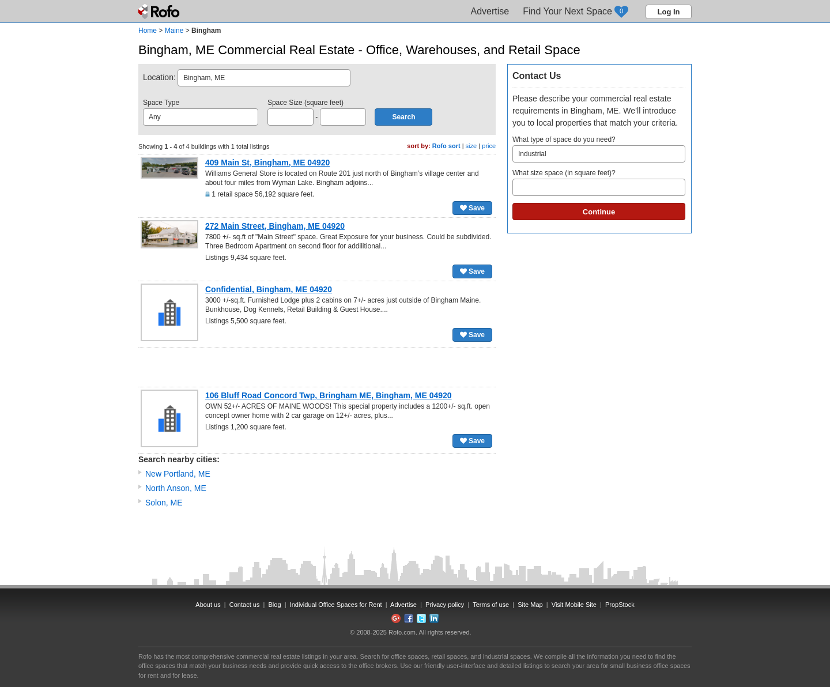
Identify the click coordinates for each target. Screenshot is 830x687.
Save (472, 208)
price (489, 145)
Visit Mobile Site (574, 604)
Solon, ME (164, 502)
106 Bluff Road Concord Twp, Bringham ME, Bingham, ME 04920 (328, 395)
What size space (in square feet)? (598, 182)
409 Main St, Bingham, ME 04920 (267, 162)
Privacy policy (444, 604)
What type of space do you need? (598, 149)
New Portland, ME (177, 473)
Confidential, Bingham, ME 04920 (268, 289)
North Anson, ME (175, 488)
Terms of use (491, 604)
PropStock (620, 604)
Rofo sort (446, 145)
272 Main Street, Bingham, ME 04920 (275, 226)
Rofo (160, 11)
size (471, 145)
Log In (669, 11)
